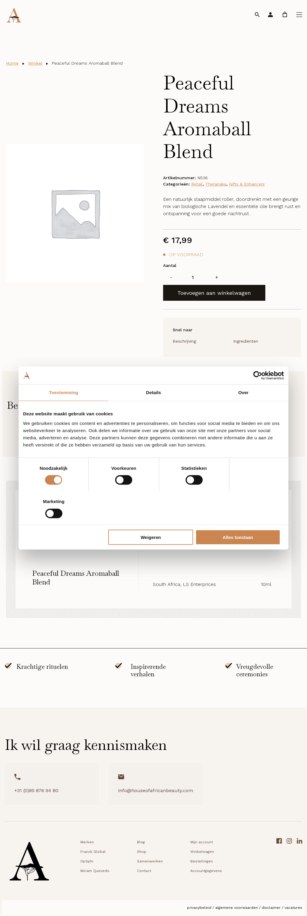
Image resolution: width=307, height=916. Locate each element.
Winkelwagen (202, 853)
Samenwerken (150, 863)
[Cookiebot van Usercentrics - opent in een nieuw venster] (257, 392)
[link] (285, 14)
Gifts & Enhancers (247, 185)
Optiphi (86, 863)
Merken (87, 843)
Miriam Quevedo (94, 872)
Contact (144, 872)
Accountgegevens (206, 872)
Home (13, 63)
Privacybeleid (199, 909)
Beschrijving (184, 342)
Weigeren (152, 520)
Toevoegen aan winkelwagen (214, 294)
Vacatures (293, 909)
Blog (141, 843)
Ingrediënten (245, 342)
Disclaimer (271, 909)
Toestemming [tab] (63, 409)
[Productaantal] (193, 278)
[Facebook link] (279, 865)
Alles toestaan (241, 520)
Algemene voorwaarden (236, 909)
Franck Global (93, 853)
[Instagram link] (289, 865)
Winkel (37, 63)
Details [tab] (153, 409)
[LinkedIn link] (299, 865)
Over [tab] (243, 409)
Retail (197, 185)
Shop (141, 853)
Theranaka (215, 185)
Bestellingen (201, 863)
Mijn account (201, 843)
